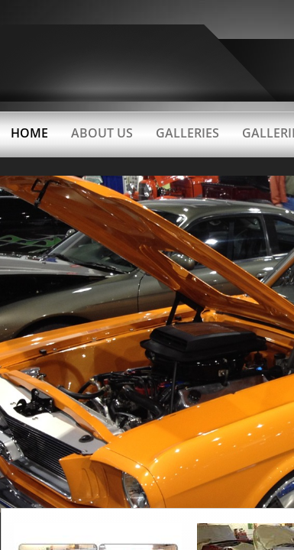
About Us (102, 133)
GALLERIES (187, 133)
